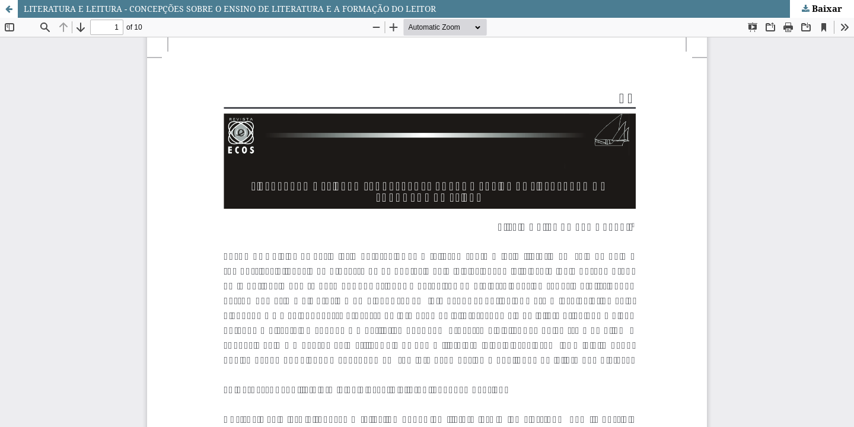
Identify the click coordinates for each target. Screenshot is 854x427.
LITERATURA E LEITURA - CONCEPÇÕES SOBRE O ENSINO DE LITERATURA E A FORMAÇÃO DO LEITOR (230, 8)
